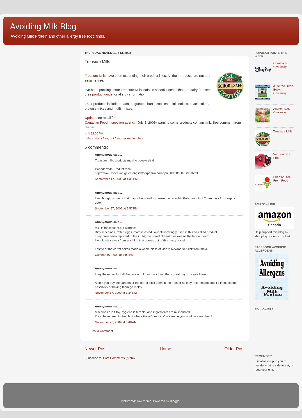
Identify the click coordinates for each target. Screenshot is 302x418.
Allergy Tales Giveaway (281, 110)
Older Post (234, 348)
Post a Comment (101, 331)
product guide (102, 94)
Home (165, 348)
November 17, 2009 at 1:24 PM (116, 292)
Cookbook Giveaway (280, 64)
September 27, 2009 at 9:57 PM (116, 208)
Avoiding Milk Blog (43, 26)
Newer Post (96, 348)
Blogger (175, 401)
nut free (115, 138)
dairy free (101, 138)
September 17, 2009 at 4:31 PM (116, 179)
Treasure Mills (95, 75)
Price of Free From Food (282, 178)
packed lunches (132, 138)
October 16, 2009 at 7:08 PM (114, 255)
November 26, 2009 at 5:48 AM (116, 322)
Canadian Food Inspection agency (110, 122)
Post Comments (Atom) (119, 358)
